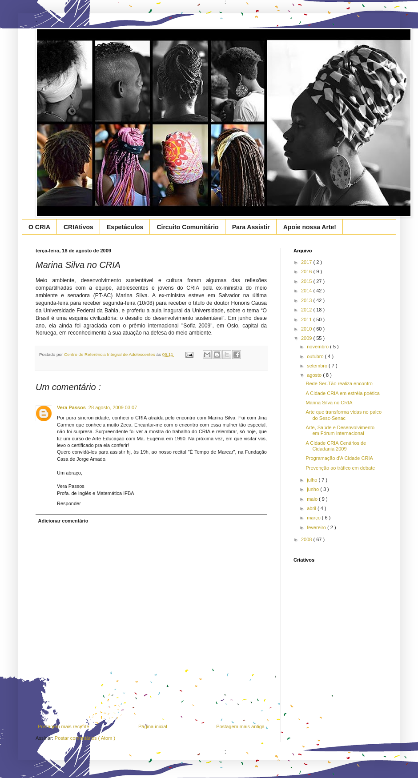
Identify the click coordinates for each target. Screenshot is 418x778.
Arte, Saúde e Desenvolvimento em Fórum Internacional (339, 430)
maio (313, 499)
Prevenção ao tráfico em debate (340, 468)
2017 (307, 262)
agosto (315, 375)
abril (312, 508)
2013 (307, 300)
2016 (307, 271)
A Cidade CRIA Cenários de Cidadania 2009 (335, 445)
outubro (316, 356)
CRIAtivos (78, 227)
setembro (318, 365)
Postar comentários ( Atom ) (85, 738)
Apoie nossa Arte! (309, 227)
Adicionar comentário (63, 520)
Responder (69, 503)
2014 (307, 290)
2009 (307, 338)
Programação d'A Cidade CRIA (339, 458)
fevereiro (317, 527)
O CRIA (39, 227)
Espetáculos (125, 227)
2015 (307, 281)
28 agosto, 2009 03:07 (112, 407)
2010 (307, 328)
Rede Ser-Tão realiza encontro (338, 383)
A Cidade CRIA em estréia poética (342, 393)
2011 (307, 319)
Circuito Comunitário (187, 227)
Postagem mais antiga (240, 726)
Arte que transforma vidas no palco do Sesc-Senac (343, 414)
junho (313, 489)
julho (312, 480)
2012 (307, 309)
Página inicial (152, 726)
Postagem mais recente (63, 726)
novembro (318, 346)
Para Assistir (251, 227)
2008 (307, 539)
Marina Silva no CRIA (328, 402)
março (314, 517)
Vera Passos (71, 407)
